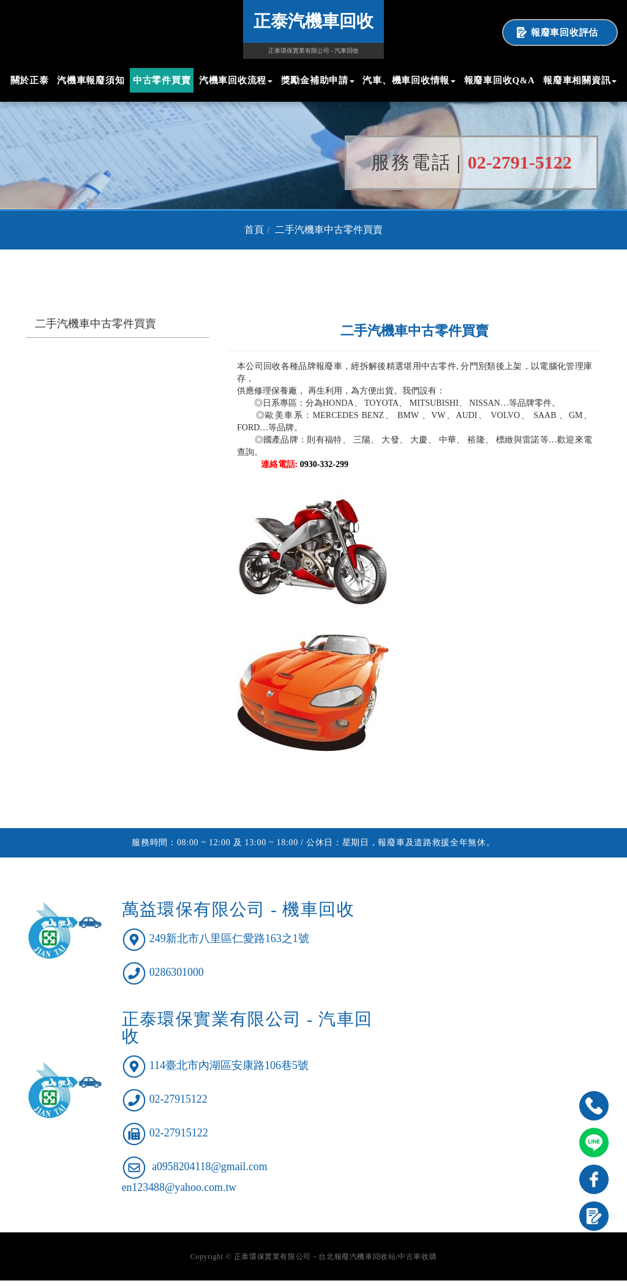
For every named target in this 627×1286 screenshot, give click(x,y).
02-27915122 (178, 1104)
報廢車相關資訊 (580, 80)
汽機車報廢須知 (90, 80)
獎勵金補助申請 (318, 80)
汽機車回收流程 (235, 80)
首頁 (254, 235)
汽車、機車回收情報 (409, 80)
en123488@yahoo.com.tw (180, 1192)
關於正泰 (29, 80)
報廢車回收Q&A (499, 80)
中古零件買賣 (162, 80)
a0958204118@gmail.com (210, 1172)
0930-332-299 (324, 469)
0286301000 (177, 978)
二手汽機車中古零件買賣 (329, 235)
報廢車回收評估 (564, 32)
